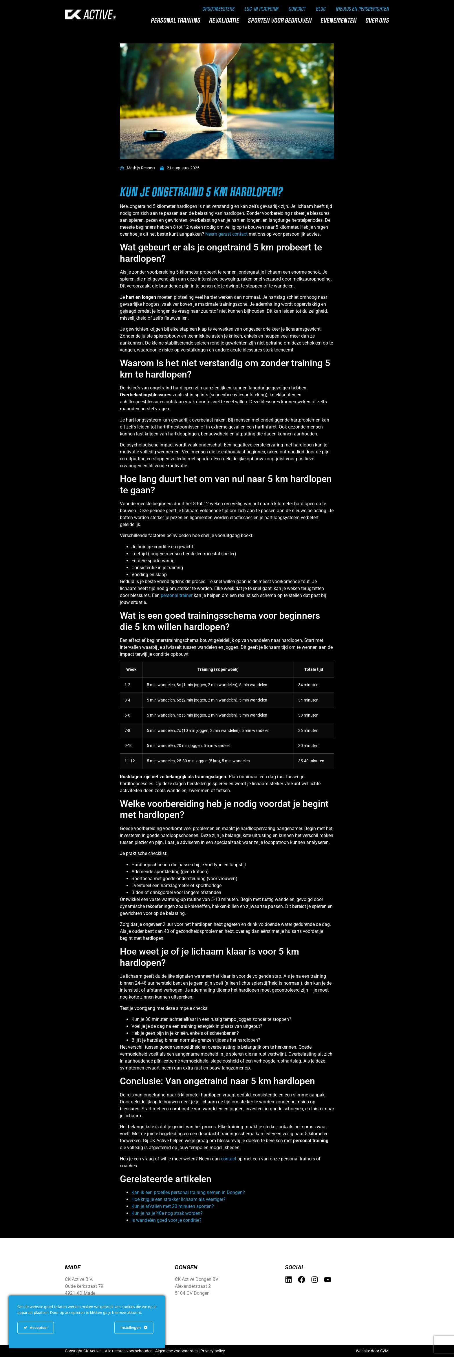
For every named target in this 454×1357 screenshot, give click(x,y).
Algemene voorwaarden (176, 1351)
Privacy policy (212, 1351)
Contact (297, 9)
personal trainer (177, 595)
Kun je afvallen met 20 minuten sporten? (172, 1206)
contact (228, 1159)
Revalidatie (225, 20)
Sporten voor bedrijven (281, 20)
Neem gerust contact (226, 234)
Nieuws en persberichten (362, 9)
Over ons (378, 20)
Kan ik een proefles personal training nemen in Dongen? (188, 1192)
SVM (384, 1351)
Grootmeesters (218, 9)
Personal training (177, 20)
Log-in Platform (262, 9)
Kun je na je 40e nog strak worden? (167, 1213)
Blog (321, 9)
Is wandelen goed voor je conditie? (166, 1220)
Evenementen (340, 20)
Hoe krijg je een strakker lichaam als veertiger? (178, 1199)
